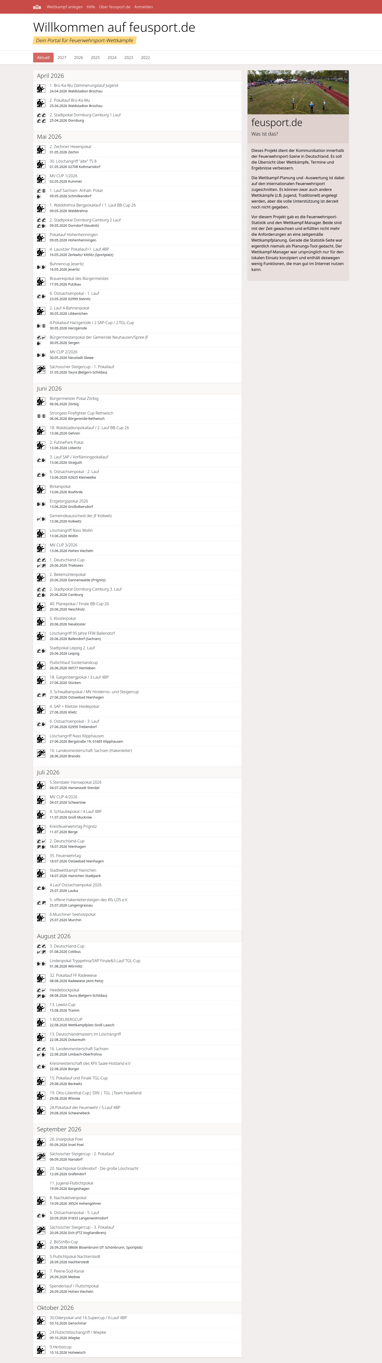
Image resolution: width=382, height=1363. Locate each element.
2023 (128, 57)
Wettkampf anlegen (65, 7)
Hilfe (91, 7)
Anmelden (143, 7)
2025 (95, 57)
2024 (112, 57)
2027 (62, 57)
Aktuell (43, 57)
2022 (145, 57)
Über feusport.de (114, 7)
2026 (78, 57)
